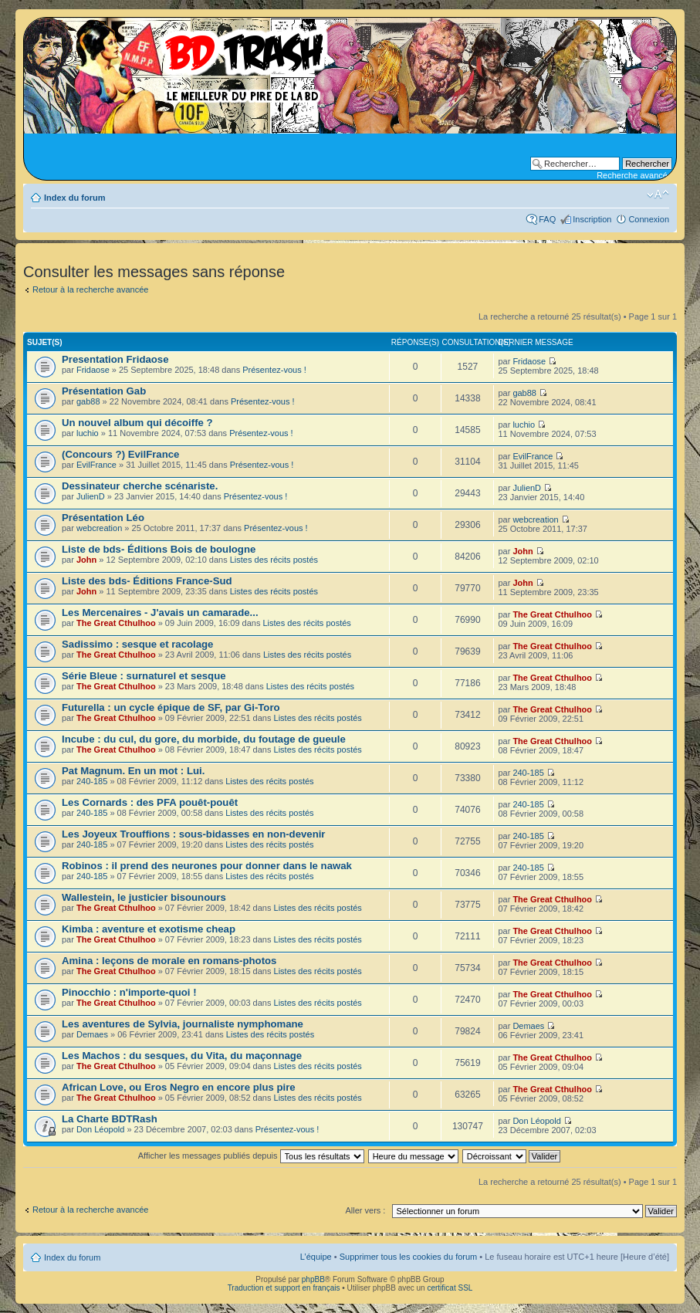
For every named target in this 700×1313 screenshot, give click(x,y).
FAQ (547, 219)
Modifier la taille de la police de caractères (658, 194)
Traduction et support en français (284, 1288)
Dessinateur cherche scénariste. (140, 486)
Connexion (648, 219)
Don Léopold (100, 1129)
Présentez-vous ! (274, 369)
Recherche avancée (634, 175)
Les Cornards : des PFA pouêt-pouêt (150, 802)
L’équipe (316, 1256)
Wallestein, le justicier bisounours (144, 897)
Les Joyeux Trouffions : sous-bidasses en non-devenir (193, 834)
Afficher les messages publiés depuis (251, 1155)
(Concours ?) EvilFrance (120, 454)
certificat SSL (449, 1288)
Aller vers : (365, 1210)
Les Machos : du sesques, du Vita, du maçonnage (182, 1055)
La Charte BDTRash (109, 1119)
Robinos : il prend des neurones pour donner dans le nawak (207, 865)
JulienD (90, 496)
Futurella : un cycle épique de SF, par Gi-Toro (171, 707)
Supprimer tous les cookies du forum (409, 1256)
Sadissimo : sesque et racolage (137, 644)
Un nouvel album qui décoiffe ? (137, 422)
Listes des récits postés (274, 559)
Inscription (592, 219)
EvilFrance (96, 464)
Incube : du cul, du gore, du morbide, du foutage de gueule (204, 739)
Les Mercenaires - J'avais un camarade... (160, 612)
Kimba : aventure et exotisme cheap (148, 929)
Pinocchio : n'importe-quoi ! (129, 992)
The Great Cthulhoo (116, 623)
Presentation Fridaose (115, 359)
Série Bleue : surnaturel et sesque (144, 676)
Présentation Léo (103, 517)
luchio (87, 433)
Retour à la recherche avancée (90, 289)
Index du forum (74, 197)
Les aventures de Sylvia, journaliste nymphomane (182, 1024)
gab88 (88, 401)
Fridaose (93, 369)
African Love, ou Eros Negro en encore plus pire (179, 1087)
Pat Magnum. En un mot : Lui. (133, 771)
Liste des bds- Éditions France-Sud (147, 581)
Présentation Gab (104, 391)
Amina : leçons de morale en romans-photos (169, 960)
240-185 (91, 781)
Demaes (92, 1034)
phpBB (313, 1279)
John (86, 559)
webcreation (99, 528)
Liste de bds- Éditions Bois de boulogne (158, 549)
